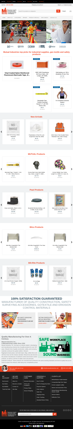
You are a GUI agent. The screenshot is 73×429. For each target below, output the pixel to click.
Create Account (67, 5)
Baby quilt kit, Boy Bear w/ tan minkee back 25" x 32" (60, 209)
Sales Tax (39, 392)
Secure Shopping (28, 390)
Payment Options (41, 386)
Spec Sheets (44, 17)
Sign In (59, 5)
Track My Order (6, 389)
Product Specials (34, 17)
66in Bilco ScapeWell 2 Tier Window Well (13, 246)
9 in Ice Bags (36, 281)
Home (3, 17)
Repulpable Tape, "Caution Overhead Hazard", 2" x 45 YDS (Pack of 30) (42, 103)
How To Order (40, 381)
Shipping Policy (41, 394)
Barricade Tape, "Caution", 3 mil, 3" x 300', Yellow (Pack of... (13, 173)
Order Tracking (40, 397)
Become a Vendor (17, 384)
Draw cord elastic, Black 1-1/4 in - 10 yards (13, 209)
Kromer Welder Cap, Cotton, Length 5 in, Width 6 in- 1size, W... (60, 173)
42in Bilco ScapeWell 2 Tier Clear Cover (36, 246)
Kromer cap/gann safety (58, 385)
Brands (25, 17)
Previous (1, 132)
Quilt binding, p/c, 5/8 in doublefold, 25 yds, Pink (62, 73)
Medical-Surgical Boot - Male (59, 281)
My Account (5, 381)
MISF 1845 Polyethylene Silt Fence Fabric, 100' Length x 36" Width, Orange (42, 75)
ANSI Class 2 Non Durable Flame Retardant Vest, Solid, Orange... (59, 135)
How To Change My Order (43, 384)
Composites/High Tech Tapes (59, 382)
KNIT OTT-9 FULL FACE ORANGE (13, 135)
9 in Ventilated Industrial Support (62, 101)
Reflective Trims (56, 397)
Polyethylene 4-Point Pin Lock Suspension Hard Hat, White (36, 135)
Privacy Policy (27, 388)
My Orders (5, 384)
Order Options (40, 389)
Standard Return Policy (43, 400)
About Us (9, 17)
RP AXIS (53, 421)
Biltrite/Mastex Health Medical (59, 379)
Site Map (15, 389)
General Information (29, 381)
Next (71, 132)
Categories (17, 17)
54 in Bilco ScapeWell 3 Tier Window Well (60, 246)
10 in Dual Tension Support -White (13, 281)
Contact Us (53, 17)
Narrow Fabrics (56, 394)
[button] (7, 31)
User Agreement (40, 423)
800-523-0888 (9, 5)
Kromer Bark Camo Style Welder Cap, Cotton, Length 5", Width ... (36, 173)
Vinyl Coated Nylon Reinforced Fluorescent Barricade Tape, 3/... (17, 74)
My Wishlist (5, 386)
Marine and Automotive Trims (59, 387)
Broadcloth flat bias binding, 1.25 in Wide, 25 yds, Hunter (36, 209)
